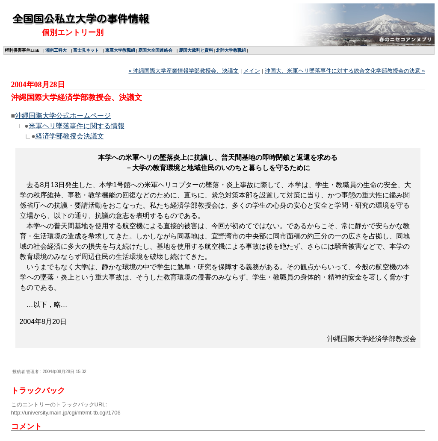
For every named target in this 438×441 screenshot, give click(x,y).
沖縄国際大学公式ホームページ (63, 115)
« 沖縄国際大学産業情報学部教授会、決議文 (184, 71)
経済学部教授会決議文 (70, 136)
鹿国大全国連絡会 (155, 50)
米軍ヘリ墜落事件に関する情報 (76, 125)
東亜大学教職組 (120, 50)
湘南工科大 (56, 50)
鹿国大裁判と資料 (196, 50)
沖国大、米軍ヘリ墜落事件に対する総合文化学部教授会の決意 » (345, 71)
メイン (251, 71)
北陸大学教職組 (231, 50)
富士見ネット (86, 50)
